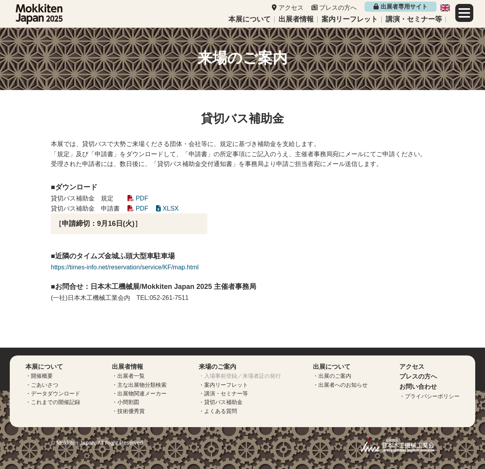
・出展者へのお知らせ (340, 385)
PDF (138, 198)
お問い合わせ (418, 386)
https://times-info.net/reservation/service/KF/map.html (125, 267)
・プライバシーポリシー (429, 396)
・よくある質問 (218, 411)
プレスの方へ (338, 7)
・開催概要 (39, 376)
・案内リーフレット (223, 385)
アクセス (291, 7)
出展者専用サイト (400, 6)
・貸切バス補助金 (220, 402)
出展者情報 (296, 19)
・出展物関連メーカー (139, 393)
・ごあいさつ (41, 385)
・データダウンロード (52, 393)
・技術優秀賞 (128, 411)
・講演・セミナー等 (223, 393)
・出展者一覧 (128, 376)
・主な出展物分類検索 (139, 385)
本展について (249, 19)
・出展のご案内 (332, 376)
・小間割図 (125, 402)
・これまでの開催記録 (52, 402)
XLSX (167, 208)
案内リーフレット (350, 19)
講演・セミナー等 (414, 19)
